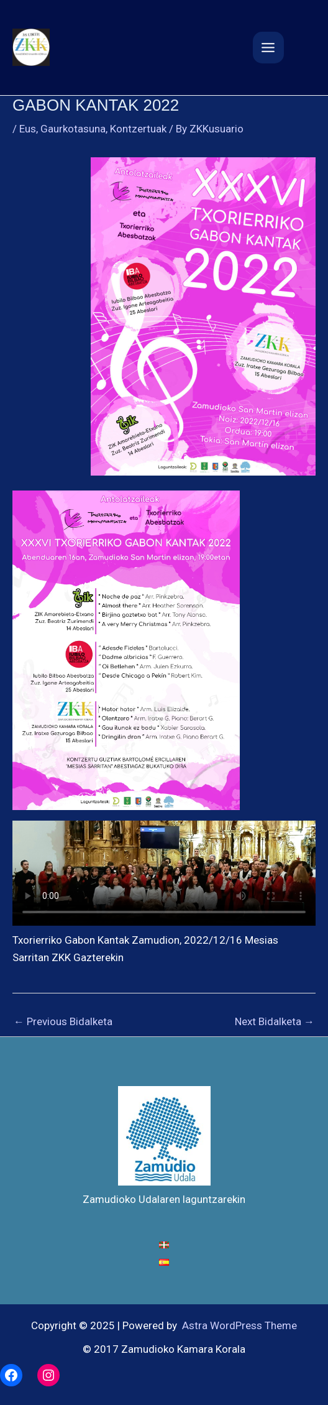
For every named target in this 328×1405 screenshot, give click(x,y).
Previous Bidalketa (63, 1021)
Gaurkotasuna (73, 128)
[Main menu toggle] (269, 47)
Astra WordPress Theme (239, 1325)
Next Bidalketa (274, 1021)
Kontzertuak (138, 128)
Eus (27, 128)
